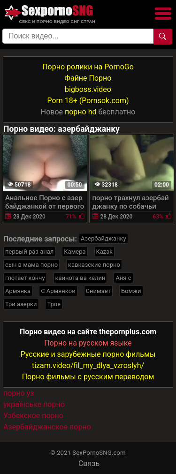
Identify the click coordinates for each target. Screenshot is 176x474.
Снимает (98, 290)
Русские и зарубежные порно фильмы (88, 354)
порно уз (18, 393)
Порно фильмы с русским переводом (88, 376)
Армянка (18, 290)
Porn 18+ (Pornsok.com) (88, 100)
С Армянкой (58, 290)
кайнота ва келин (80, 277)
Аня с (123, 277)
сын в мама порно (31, 264)
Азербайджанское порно (47, 426)
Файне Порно (88, 78)
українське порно (34, 404)
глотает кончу (25, 277)
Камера (74, 251)
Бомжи (131, 290)
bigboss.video (88, 89)
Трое (54, 304)
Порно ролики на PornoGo (88, 66)
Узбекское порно (33, 415)
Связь (88, 463)
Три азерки (21, 304)
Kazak (104, 251)
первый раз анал (29, 251)
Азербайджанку (103, 238)
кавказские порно (94, 264)
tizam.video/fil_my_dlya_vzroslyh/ (88, 365)
